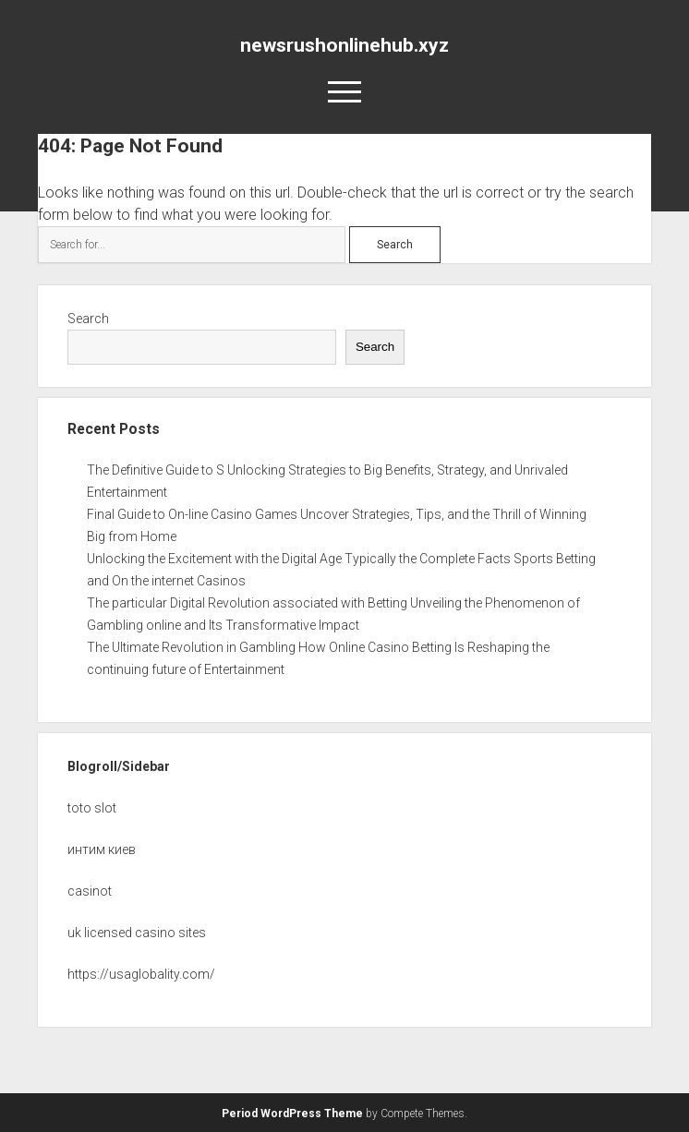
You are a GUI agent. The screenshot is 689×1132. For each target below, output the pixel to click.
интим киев (101, 849)
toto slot (91, 808)
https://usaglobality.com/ (141, 974)
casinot (89, 891)
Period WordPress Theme (292, 1113)
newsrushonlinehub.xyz (344, 45)
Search (88, 318)
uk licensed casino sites (136, 932)
